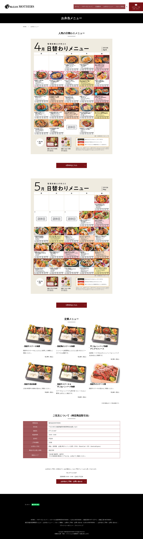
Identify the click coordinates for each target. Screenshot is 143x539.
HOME (24, 26)
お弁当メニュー (108, 6)
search (127, 6)
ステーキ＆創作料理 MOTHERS (59, 519)
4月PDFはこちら (71, 165)
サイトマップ (79, 525)
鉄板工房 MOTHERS (105, 519)
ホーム (76, 6)
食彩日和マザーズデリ (90, 519)
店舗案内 (97, 6)
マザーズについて (86, 6)
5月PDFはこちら (71, 305)
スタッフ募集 (120, 6)
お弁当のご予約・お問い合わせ (71, 481)
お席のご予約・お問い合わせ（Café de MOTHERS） (80, 522)
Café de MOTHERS (76, 519)
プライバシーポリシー (66, 525)
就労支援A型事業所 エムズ (33, 522)
